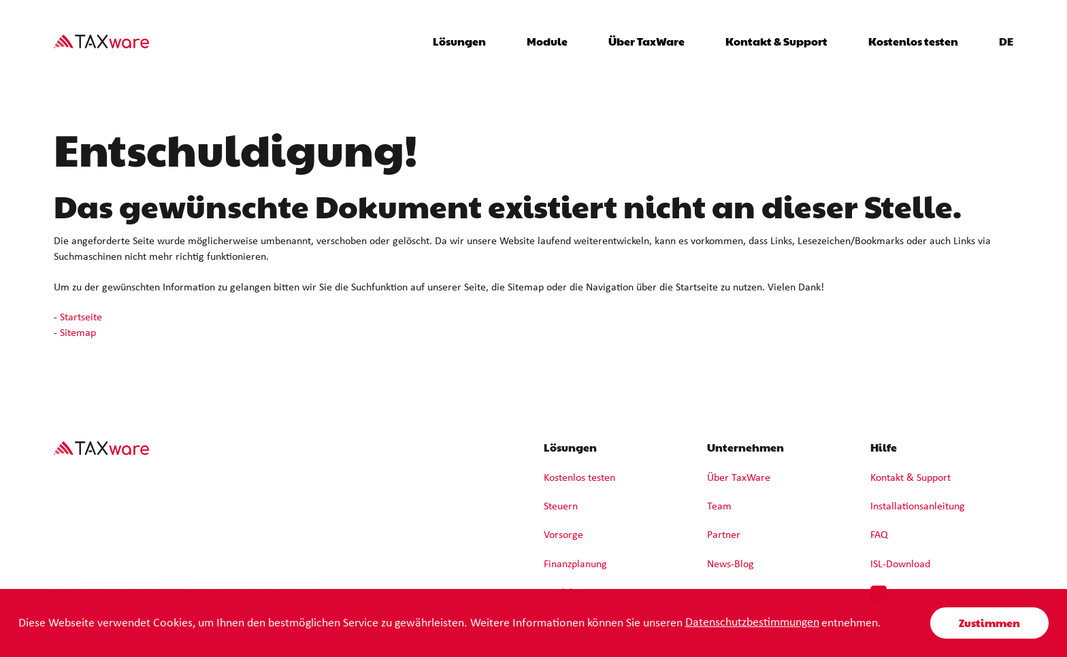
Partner (723, 535)
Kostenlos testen (913, 41)
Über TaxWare (738, 478)
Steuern (561, 506)
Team (719, 506)
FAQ (879, 535)
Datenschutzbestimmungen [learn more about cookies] (752, 622)
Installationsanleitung (917, 506)
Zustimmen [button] (989, 622)
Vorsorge (563, 535)
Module (547, 41)
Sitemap (78, 333)
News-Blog (730, 564)
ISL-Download (900, 564)
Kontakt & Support (776, 41)
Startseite (81, 317)
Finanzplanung (575, 564)
